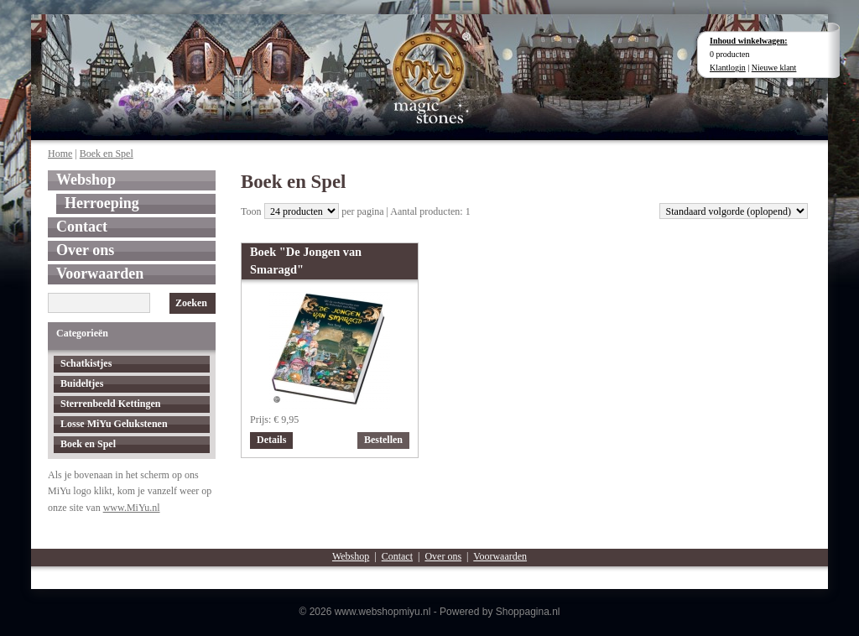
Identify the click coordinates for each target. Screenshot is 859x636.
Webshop (86, 179)
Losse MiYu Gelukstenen (114, 424)
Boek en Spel (106, 153)
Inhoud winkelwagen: (749, 40)
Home (60, 153)
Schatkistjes (86, 363)
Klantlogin (728, 67)
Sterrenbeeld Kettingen (110, 403)
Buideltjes (81, 383)
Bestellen (383, 440)
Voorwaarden (99, 273)
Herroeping (102, 203)
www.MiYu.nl (131, 507)
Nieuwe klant (774, 67)
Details (271, 440)
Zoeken (191, 303)
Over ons (85, 250)
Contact (81, 226)
